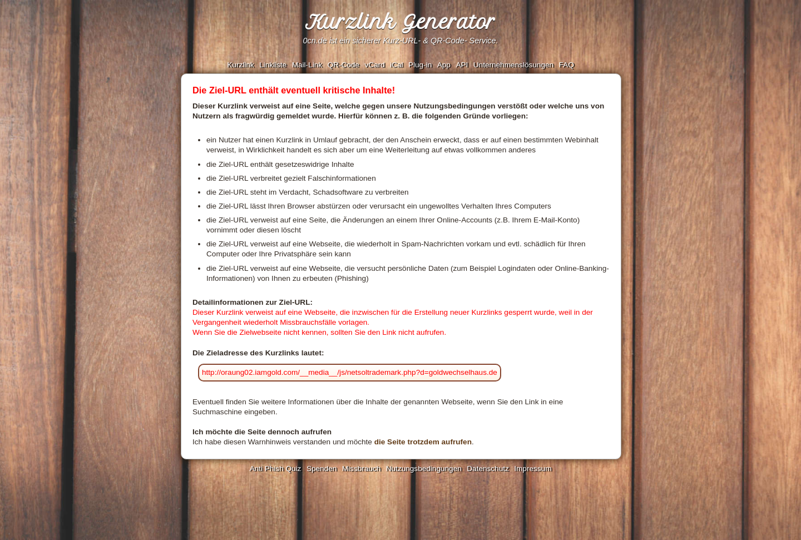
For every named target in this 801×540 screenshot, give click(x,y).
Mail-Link (307, 65)
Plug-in (420, 65)
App (444, 65)
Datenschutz (488, 468)
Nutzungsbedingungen (424, 468)
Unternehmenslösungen (513, 65)
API (462, 65)
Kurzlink (240, 65)
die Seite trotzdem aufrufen (423, 442)
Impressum (532, 468)
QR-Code (343, 65)
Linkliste (272, 65)
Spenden (321, 468)
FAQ (566, 65)
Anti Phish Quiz (275, 468)
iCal (396, 65)
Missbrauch (361, 468)
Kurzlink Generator (400, 22)
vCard (374, 65)
